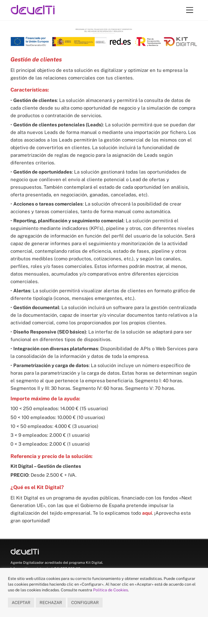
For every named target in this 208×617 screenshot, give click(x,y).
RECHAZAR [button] (51, 602)
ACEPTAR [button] (21, 602)
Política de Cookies (110, 590)
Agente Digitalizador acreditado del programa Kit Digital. (56, 562)
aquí (147, 513)
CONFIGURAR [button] (85, 602)
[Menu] (189, 10)
